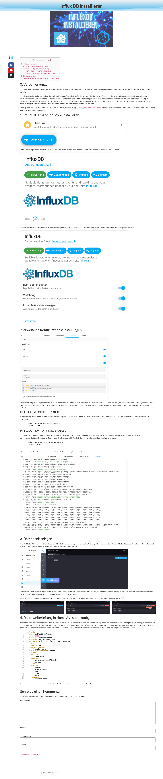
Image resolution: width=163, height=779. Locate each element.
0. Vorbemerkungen (28, 64)
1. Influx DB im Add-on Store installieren (35, 66)
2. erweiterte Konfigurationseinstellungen (35, 69)
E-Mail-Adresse (26, 736)
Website (23, 744)
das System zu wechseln (92, 108)
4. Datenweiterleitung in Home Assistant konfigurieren (40, 78)
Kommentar (25, 700)
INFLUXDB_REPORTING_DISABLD (38, 71)
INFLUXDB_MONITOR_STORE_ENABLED (40, 73)
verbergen (47, 60)
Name (23, 727)
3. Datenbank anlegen (28, 76)
